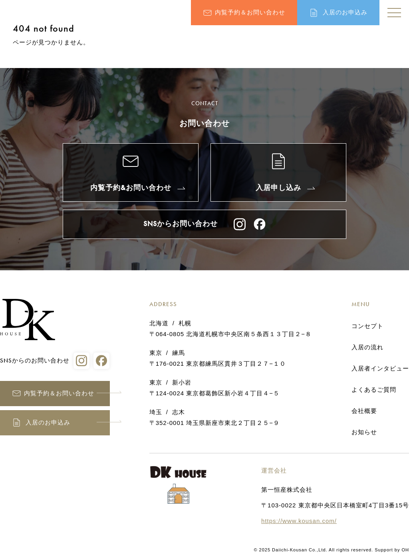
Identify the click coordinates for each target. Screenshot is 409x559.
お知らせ (364, 432)
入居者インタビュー (380, 368)
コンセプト (367, 326)
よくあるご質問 (373, 389)
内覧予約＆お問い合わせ (250, 12)
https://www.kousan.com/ (299, 520)
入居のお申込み (345, 12)
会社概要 (364, 411)
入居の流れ (367, 347)
